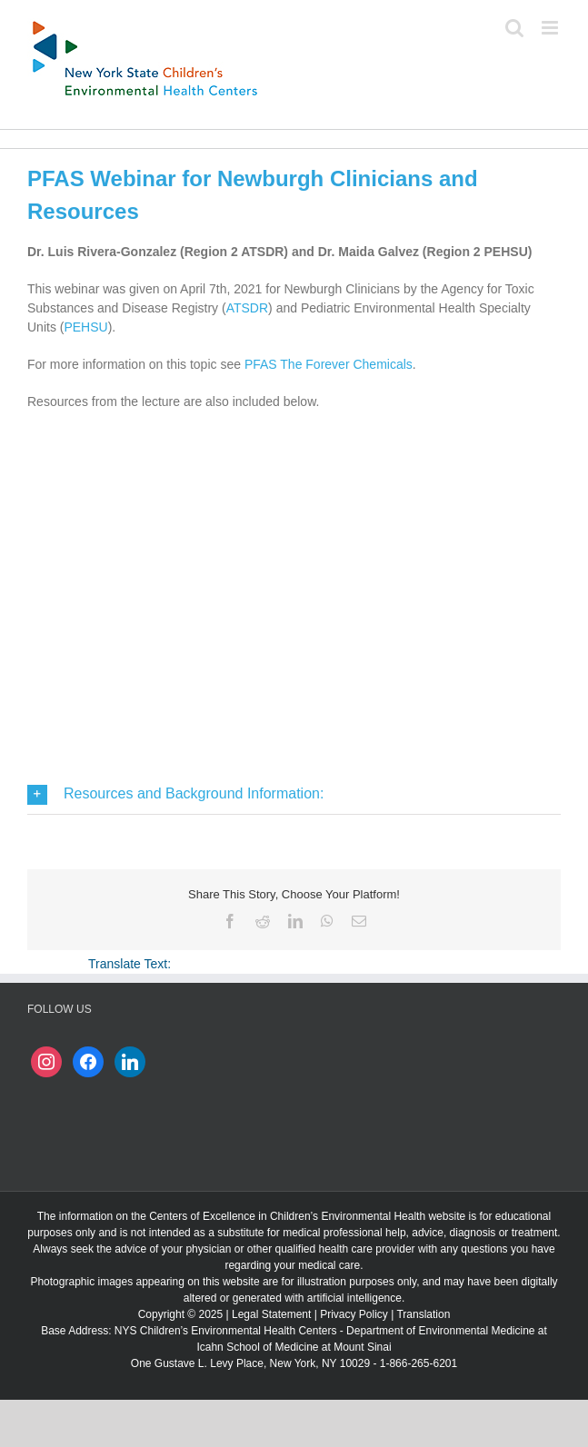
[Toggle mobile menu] (551, 27)
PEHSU (85, 327)
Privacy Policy (354, 1314)
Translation (423, 1314)
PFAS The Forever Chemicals (328, 364)
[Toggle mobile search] (514, 27)
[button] (294, 794)
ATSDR (247, 308)
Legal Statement (271, 1314)
